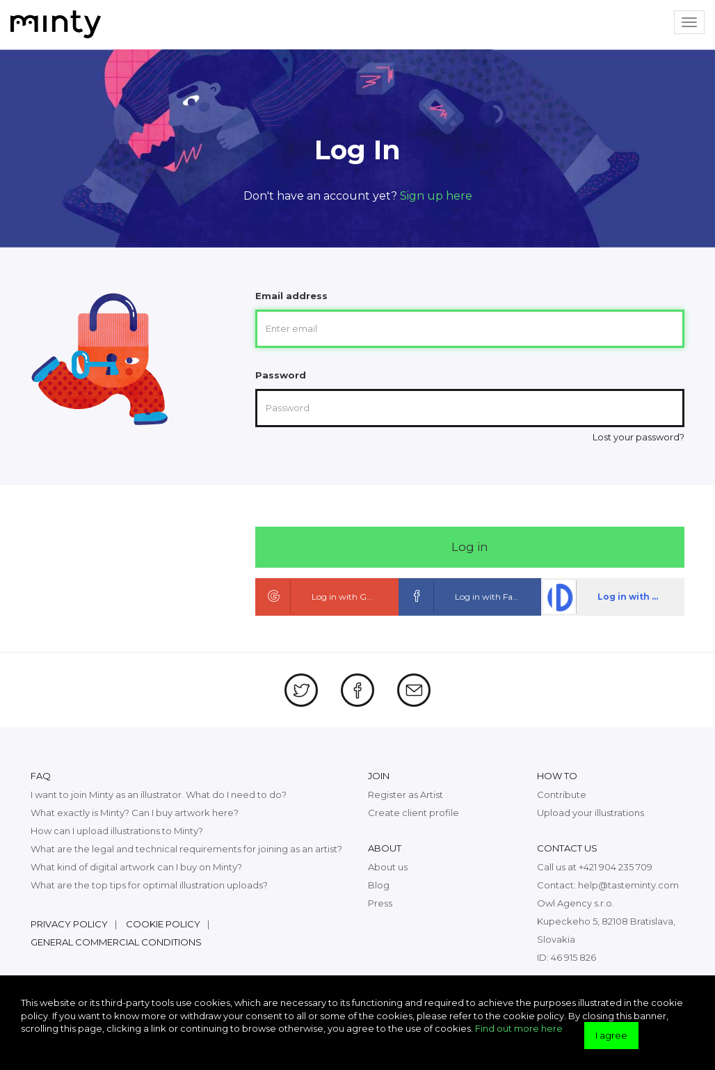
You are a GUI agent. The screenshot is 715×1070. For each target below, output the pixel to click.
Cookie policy (163, 923)
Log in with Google (322, 597)
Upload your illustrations (590, 812)
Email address (291, 295)
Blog (378, 885)
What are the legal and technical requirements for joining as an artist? (186, 848)
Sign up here (436, 195)
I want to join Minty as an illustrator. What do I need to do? (159, 794)
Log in (469, 547)
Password (280, 375)
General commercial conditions (116, 942)
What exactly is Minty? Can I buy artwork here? (135, 812)
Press (380, 903)
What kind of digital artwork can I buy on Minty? (136, 866)
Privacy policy (69, 923)
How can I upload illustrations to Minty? (117, 830)
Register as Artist (405, 794)
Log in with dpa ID (612, 597)
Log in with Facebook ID (471, 597)
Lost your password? (638, 436)
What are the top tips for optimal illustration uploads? (149, 885)
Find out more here (519, 1028)
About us (388, 866)
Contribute (561, 794)
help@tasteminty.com (628, 885)
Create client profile (413, 812)
